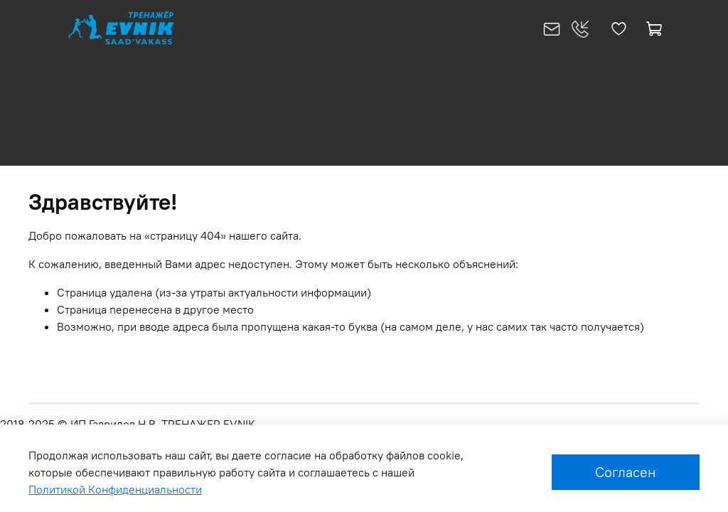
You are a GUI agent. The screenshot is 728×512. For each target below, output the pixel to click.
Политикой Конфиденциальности (115, 489)
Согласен (625, 472)
